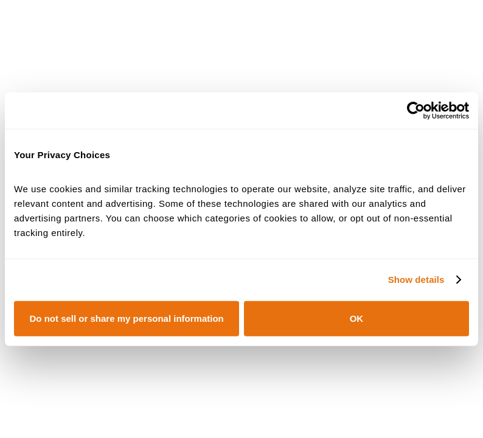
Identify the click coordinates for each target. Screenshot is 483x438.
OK (357, 318)
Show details (416, 279)
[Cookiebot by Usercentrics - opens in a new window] (416, 111)
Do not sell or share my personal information (127, 318)
